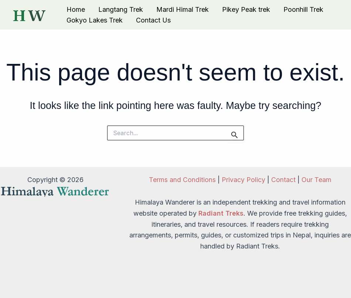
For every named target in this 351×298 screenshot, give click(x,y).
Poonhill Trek (303, 9)
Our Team (316, 180)
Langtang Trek (120, 9)
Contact (283, 180)
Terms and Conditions (182, 180)
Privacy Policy (243, 180)
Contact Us (153, 20)
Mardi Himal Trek (182, 9)
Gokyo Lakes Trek (95, 20)
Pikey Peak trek (246, 9)
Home (76, 9)
